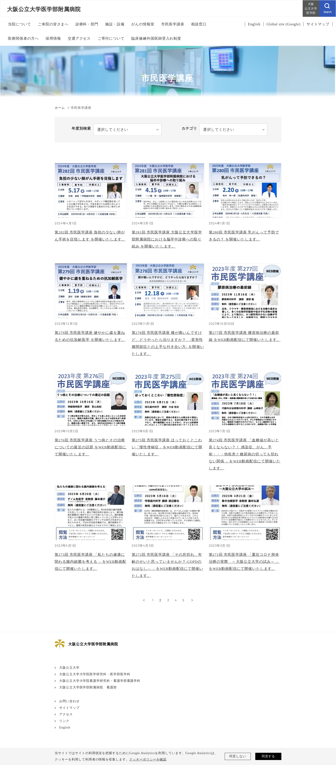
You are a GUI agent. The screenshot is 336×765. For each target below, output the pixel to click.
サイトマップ (69, 711)
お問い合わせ (69, 705)
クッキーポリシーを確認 (148, 759)
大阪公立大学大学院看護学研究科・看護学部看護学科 (100, 684)
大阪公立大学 (69, 671)
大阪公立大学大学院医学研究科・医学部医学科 (94, 678)
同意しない (237, 756)
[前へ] (144, 604)
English (65, 731)
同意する (268, 756)
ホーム (60, 107)
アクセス (66, 718)
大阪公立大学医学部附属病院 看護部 (88, 691)
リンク (64, 724)
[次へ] (192, 604)
